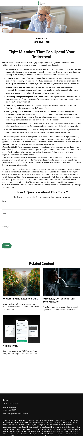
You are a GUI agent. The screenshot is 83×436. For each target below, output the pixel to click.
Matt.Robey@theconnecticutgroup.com (16, 413)
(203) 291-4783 (13, 404)
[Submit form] (7, 245)
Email (4, 214)
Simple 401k (10, 345)
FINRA (19, 422)
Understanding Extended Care (20, 298)
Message (5, 227)
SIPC (23, 422)
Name (4, 201)
